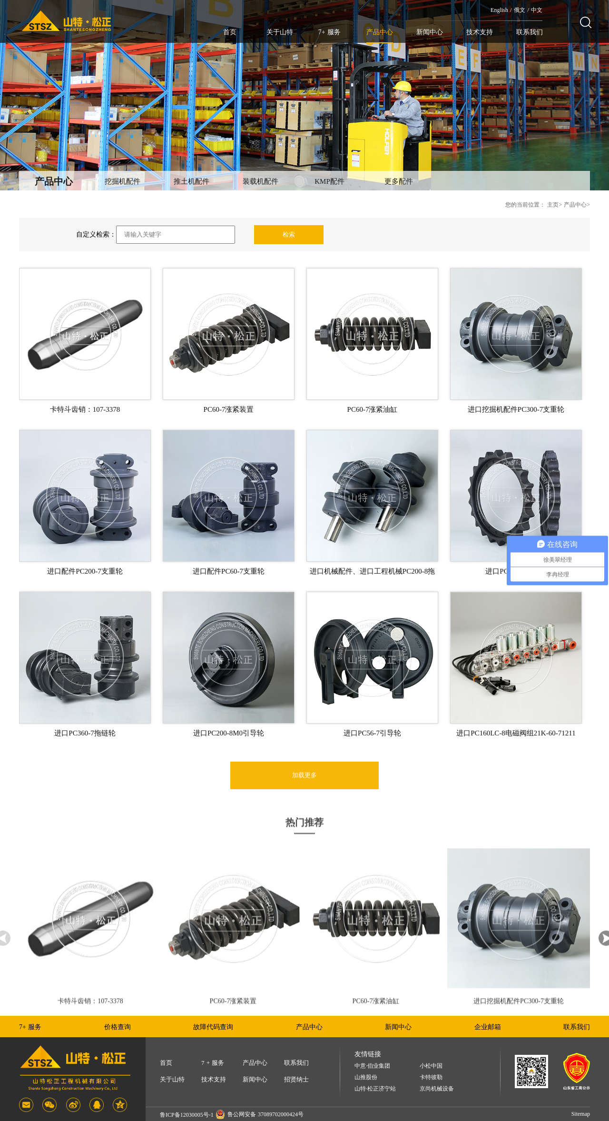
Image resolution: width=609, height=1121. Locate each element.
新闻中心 (429, 32)
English (499, 10)
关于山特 (279, 32)
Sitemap (580, 1114)
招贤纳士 (296, 1079)
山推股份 (365, 1077)
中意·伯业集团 (372, 1066)
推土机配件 (191, 181)
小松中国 (431, 1066)
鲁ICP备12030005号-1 (187, 1114)
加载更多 (304, 789)
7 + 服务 (212, 1062)
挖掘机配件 (122, 181)
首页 (229, 32)
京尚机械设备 (437, 1089)
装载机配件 (260, 181)
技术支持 (479, 32)
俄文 (519, 10)
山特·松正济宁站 (375, 1089)
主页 (553, 204)
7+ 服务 (329, 32)
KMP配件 (329, 181)
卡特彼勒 (431, 1077)
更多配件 (398, 181)
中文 (536, 10)
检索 (289, 234)
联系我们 (529, 32)
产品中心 (379, 32)
